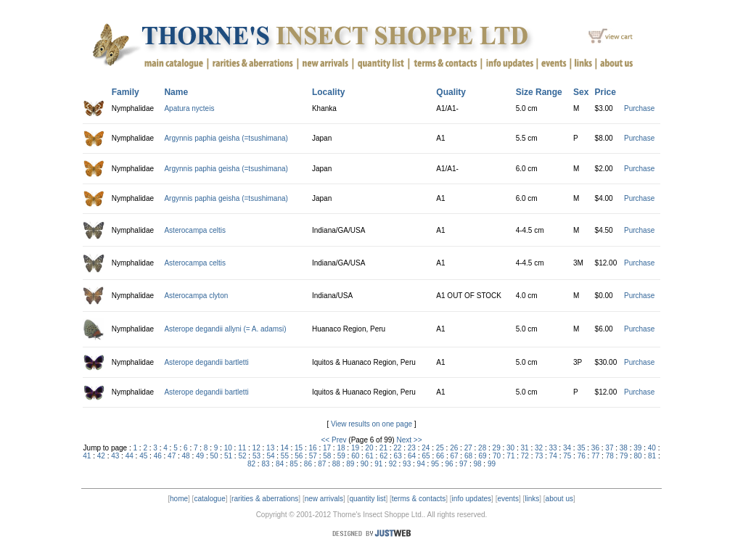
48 (186, 456)
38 (624, 448)
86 (308, 464)
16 (312, 448)
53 (256, 456)
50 (214, 456)
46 (158, 456)
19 (355, 448)
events (507, 499)
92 (393, 464)
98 (477, 464)
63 (398, 456)
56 (299, 456)
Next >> (409, 440)
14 (285, 448)
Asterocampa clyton (196, 296)
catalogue (209, 499)
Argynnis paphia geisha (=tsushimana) (225, 138)
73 (539, 456)
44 (130, 456)
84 (280, 464)
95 (435, 464)
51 (228, 456)
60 (355, 456)
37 (609, 448)
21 (383, 448)
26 (454, 448)
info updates (472, 499)
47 (172, 456)
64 (412, 456)
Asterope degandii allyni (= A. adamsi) (225, 329)
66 (440, 456)
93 (407, 464)
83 (265, 464)
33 (553, 448)
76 (582, 456)
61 (370, 456)
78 (610, 456)
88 (336, 464)
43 (115, 456)
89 (350, 464)
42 (101, 456)
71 (510, 456)
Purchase (639, 108)
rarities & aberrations (264, 499)
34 (567, 448)
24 (426, 448)
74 (553, 456)
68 (468, 456)
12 (256, 448)
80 (638, 456)
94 (421, 464)
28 (482, 448)
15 (299, 448)
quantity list (367, 499)
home (179, 499)
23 (412, 448)
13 (270, 448)
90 (365, 464)
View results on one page (371, 424)
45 (143, 456)
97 (463, 464)
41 (87, 456)
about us (559, 499)
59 (341, 456)
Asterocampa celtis (194, 230)
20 (369, 448)
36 (595, 448)
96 (449, 464)
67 (454, 456)
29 (497, 448)
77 (595, 456)
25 (440, 448)
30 (510, 448)
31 (525, 448)
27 (468, 448)
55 (285, 456)
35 (581, 448)
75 (567, 456)
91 (378, 464)
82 (251, 464)
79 (624, 456)
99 (492, 464)
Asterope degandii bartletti (206, 362)
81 (652, 456)
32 (539, 448)
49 (200, 456)
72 (525, 456)
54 (270, 456)
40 (652, 448)
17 (327, 448)
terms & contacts (419, 499)
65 (426, 456)
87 (322, 464)
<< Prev (334, 440)
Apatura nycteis (189, 108)
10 (228, 448)
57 (313, 456)
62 (383, 456)
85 (293, 464)
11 (242, 448)
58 (327, 456)
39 (637, 448)
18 (341, 448)
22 (397, 448)
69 (482, 456)
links (532, 499)
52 (242, 456)
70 (497, 456)
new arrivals (324, 499)
